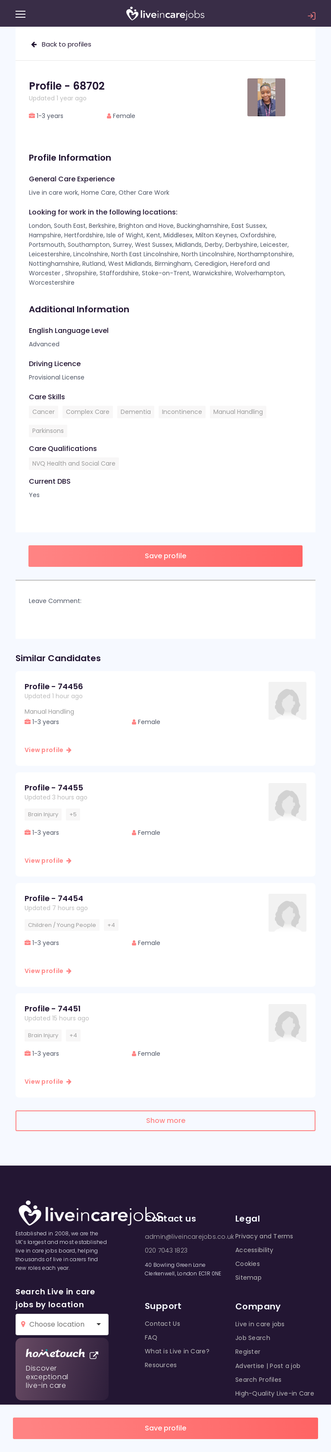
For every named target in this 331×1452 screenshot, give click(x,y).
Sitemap (248, 1277)
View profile (48, 750)
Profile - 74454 (54, 898)
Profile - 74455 (54, 787)
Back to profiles (61, 44)
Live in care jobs (260, 1324)
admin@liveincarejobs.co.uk (189, 1236)
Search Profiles (258, 1379)
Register (247, 1351)
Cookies (247, 1263)
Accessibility (254, 1250)
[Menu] (20, 14)
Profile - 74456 (54, 686)
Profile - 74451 (53, 1008)
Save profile (165, 1428)
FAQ (151, 1337)
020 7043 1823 (166, 1250)
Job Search (252, 1338)
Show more (165, 1121)
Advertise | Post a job (267, 1366)
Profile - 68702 (67, 86)
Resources (161, 1365)
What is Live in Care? (177, 1351)
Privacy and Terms (264, 1236)
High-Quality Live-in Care (274, 1393)
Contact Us (162, 1323)
